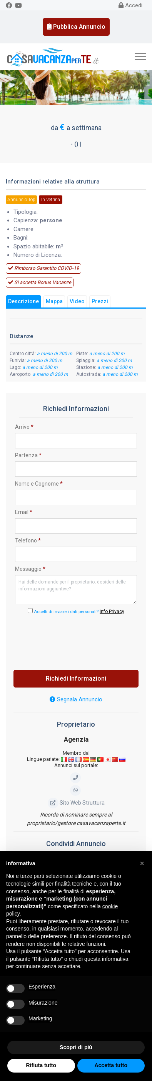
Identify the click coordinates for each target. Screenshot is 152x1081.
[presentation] (76, 640)
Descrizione (23, 301)
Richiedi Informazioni (76, 678)
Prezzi (100, 301)
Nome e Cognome (39, 484)
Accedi (130, 5)
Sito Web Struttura (76, 803)
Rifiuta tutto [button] (41, 1065)
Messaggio (30, 569)
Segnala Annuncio (76, 699)
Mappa (54, 301)
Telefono (28, 540)
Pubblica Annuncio (76, 26)
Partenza (28, 455)
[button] (142, 863)
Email (23, 512)
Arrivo (24, 427)
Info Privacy (112, 611)
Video (77, 301)
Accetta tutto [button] (110, 1065)
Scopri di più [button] (76, 1047)
